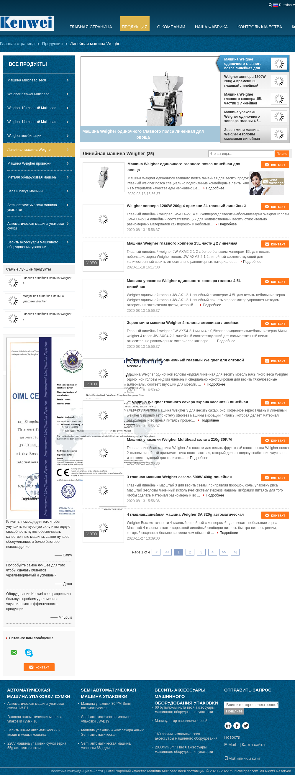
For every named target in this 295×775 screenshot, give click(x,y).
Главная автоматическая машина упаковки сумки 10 (34, 719)
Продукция (135, 26)
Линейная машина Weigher (29, 150)
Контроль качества (259, 26)
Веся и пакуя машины (25, 191)
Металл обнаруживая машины (32, 177)
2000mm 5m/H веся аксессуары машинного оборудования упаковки (184, 749)
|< (156, 552)
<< (167, 552)
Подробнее (215, 188)
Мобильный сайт (242, 758)
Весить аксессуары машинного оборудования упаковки (32, 244)
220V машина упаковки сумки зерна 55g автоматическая (36, 745)
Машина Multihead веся (26, 80)
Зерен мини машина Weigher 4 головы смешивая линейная (242, 134)
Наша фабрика (211, 26)
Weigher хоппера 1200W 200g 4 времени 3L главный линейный (245, 81)
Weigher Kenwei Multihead (28, 94)
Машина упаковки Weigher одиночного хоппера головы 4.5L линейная (242, 116)
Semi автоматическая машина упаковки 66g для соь (106, 745)
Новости (232, 737)
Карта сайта (253, 744)
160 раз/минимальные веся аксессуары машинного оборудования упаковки (186, 738)
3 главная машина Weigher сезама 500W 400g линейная (179, 477)
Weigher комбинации (24, 136)
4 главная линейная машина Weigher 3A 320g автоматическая (185, 514)
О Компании (171, 26)
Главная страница (91, 26)
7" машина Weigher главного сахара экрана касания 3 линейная (187, 402)
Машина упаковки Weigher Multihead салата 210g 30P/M (179, 439)
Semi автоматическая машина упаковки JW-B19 (106, 719)
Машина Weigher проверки (29, 163)
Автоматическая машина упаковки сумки (35, 226)
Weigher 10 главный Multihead (31, 108)
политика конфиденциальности (77, 771)
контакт (278, 165)
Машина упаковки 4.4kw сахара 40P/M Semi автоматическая (112, 732)
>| (235, 552)
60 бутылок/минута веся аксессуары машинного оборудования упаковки (184, 709)
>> (224, 552)
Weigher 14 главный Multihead (31, 122)
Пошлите (234, 711)
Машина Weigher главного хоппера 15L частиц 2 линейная (243, 98)
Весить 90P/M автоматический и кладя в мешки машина (33, 732)
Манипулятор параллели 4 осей (181, 721)
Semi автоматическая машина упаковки (32, 207)
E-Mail (230, 744)
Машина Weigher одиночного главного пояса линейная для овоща (243, 63)
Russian (285, 5)
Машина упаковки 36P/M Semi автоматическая (106, 706)
